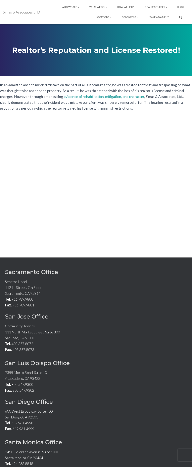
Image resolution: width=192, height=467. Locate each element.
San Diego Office (29, 401)
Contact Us (130, 17)
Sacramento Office (31, 272)
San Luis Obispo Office (37, 363)
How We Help (125, 6)
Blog (180, 6)
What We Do (98, 6)
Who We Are (70, 6)
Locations (104, 17)
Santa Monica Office (33, 442)
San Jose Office (26, 316)
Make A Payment (159, 17)
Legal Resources (155, 6)
